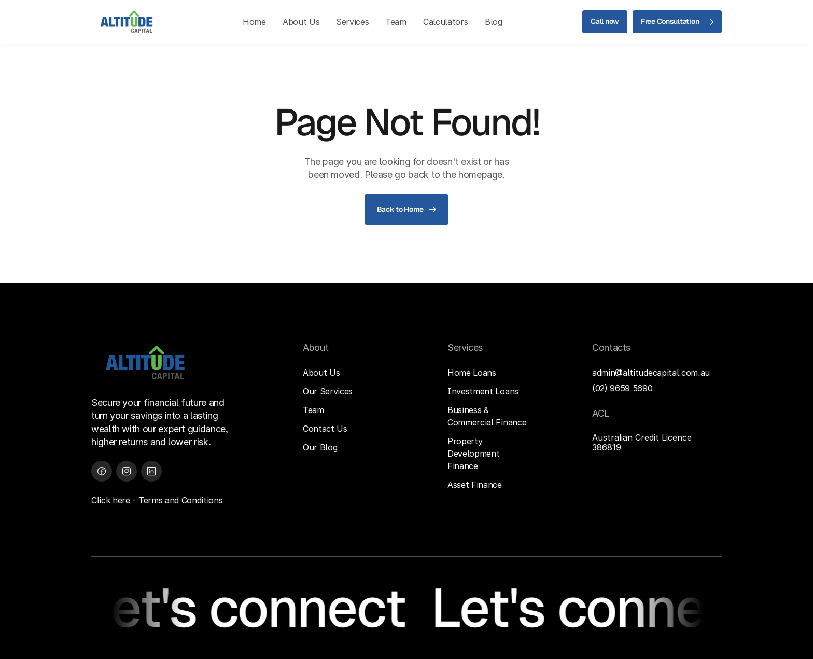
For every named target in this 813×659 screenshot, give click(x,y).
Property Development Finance (474, 453)
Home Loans (471, 372)
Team (313, 410)
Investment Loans (482, 391)
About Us (321, 372)
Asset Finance (474, 484)
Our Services (328, 391)
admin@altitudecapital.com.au (651, 372)
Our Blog (320, 447)
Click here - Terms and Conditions (156, 500)
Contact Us (325, 428)
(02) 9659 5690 (622, 388)
